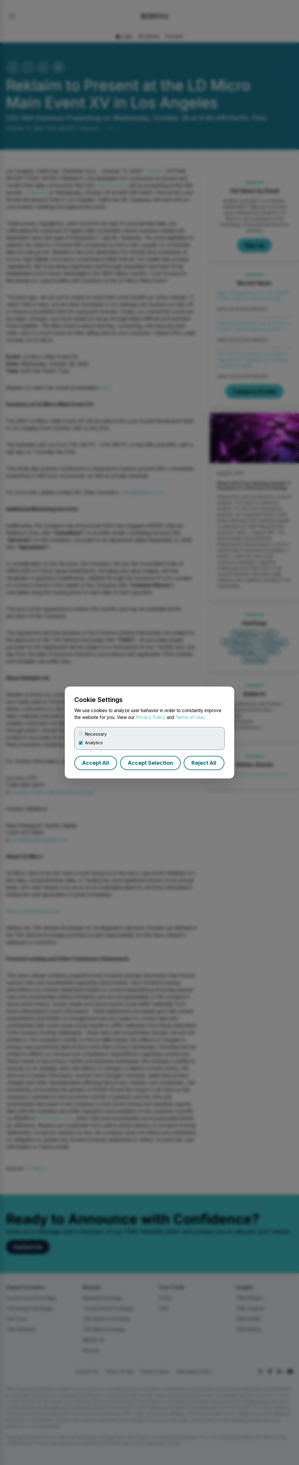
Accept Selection (150, 763)
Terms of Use (189, 717)
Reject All (203, 763)
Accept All (95, 763)
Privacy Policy (151, 717)
